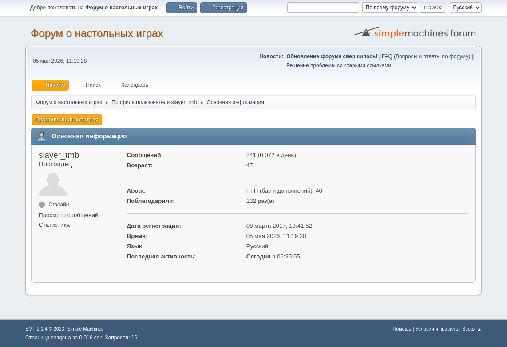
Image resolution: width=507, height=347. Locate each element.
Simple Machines (85, 328)
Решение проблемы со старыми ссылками (338, 65)
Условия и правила (437, 328)
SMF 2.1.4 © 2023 (44, 328)
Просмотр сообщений (68, 215)
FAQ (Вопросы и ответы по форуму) (426, 56)
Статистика (54, 225)
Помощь (402, 328)
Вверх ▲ (472, 328)
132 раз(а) (260, 201)
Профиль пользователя (67, 120)
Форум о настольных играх (97, 33)
